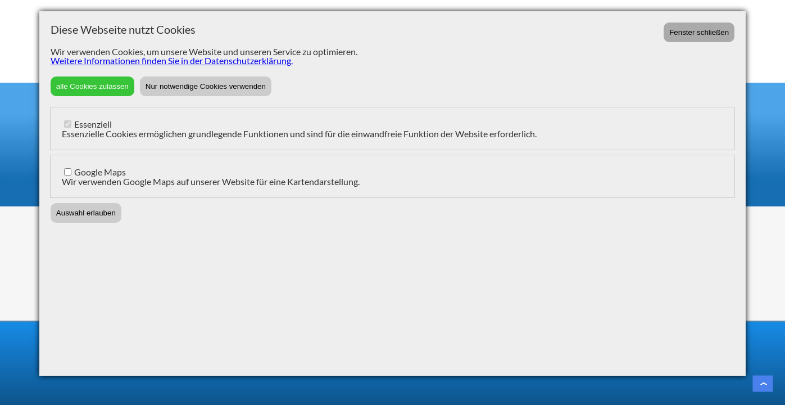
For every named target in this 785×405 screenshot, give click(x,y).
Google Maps (100, 171)
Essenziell (93, 124)
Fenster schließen (699, 32)
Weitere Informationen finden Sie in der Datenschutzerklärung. (172, 60)
